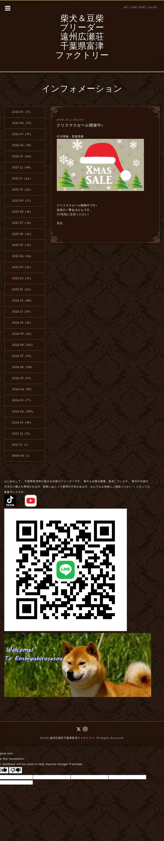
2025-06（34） (22, 234)
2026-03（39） (22, 134)
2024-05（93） (22, 378)
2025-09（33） (22, 200)
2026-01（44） (22, 156)
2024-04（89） (22, 389)
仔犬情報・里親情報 (71, 136)
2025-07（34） (22, 223)
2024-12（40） (22, 300)
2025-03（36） (22, 267)
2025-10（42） (22, 189)
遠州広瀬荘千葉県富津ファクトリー (72, 737)
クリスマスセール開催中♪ (80, 125)
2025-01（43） (22, 289)
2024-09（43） (22, 334)
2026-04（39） (22, 123)
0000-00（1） (21, 456)
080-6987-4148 (144, 8)
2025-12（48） (22, 167)
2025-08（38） (22, 212)
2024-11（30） (22, 311)
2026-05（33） (22, 112)
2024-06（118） (23, 367)
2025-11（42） (22, 178)
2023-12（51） (22, 433)
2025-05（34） (22, 245)
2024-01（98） (22, 422)
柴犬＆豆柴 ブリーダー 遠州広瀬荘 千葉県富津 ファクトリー (82, 37)
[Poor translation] (15, 770)
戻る (60, 223)
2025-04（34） (22, 256)
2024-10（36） (22, 322)
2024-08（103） (23, 345)
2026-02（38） (22, 145)
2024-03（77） (22, 400)
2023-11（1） (21, 445)
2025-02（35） (22, 278)
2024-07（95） (22, 356)
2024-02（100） (23, 411)
